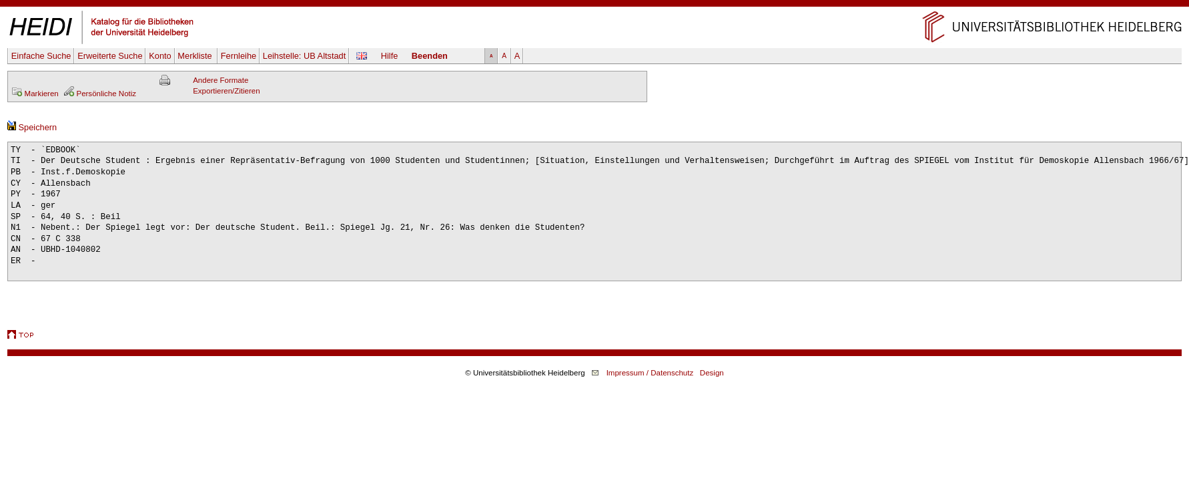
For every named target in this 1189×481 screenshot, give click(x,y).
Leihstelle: (304, 56)
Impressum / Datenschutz (650, 373)
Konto (160, 56)
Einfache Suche (41, 56)
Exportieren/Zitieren (226, 91)
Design (712, 373)
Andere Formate (220, 80)
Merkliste (195, 56)
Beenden (430, 56)
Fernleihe (238, 56)
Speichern (32, 127)
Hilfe (389, 56)
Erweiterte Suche (109, 56)
